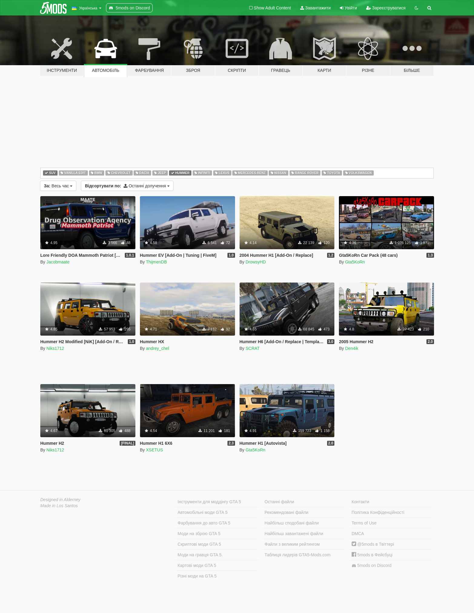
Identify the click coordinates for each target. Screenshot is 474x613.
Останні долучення (127, 185)
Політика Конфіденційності (378, 512)
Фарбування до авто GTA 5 (203, 523)
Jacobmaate (57, 262)
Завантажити (315, 7)
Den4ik (351, 348)
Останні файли (279, 501)
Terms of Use (364, 523)
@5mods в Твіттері (373, 544)
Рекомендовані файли (287, 512)
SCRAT (253, 348)
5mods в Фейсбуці (372, 555)
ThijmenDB (156, 262)
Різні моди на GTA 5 (197, 576)
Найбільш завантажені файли (294, 533)
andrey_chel (157, 348)
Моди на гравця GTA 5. (200, 554)
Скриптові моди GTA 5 (199, 544)
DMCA (358, 533)
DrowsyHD (256, 262)
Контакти (360, 501)
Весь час (58, 185)
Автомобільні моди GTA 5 (202, 512)
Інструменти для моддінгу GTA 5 (209, 501)
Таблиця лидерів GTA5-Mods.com (298, 554)
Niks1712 (55, 348)
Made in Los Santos (59, 505)
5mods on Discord (372, 565)
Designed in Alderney (60, 499)
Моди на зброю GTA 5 (198, 533)
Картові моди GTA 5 (196, 565)
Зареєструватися (386, 7)
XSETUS (154, 449)
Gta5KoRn (355, 262)
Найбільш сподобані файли (292, 523)
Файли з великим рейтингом (292, 544)
